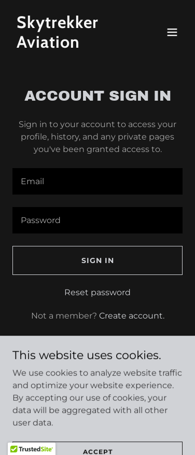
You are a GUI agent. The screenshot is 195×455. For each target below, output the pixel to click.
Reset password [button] (97, 292)
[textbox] (97, 181)
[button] (172, 32)
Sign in (97, 260)
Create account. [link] (131, 316)
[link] (72, 45)
